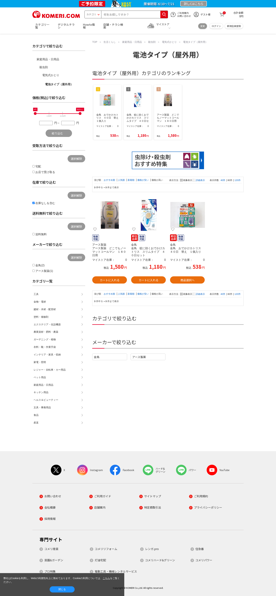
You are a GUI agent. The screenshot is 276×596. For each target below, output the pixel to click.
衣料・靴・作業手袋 (45, 347)
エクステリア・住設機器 (47, 324)
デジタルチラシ (66, 25)
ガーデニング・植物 (45, 339)
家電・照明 (40, 362)
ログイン (216, 26)
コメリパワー (203, 560)
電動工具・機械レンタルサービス (116, 571)
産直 (36, 422)
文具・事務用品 (42, 407)
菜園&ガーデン (53, 560)
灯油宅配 (100, 560)
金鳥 (96, 357)
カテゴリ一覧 (42, 25)
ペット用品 (40, 377)
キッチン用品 (41, 392)
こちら (106, 578)
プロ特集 (50, 571)
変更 (202, 26)
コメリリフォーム (106, 548)
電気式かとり (50, 75)
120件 (237, 180)
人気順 (122, 180)
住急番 (199, 548)
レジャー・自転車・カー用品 (50, 369)
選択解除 (76, 158)
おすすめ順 (110, 180)
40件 (223, 180)
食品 (36, 415)
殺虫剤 (43, 67)
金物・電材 (40, 301)
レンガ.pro (152, 548)
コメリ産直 (51, 548)
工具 (36, 294)
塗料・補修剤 (41, 316)
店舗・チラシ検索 (113, 25)
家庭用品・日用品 (48, 59)
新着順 (131, 180)
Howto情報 (89, 25)
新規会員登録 (234, 26)
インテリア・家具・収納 (47, 354)
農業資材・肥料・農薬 (46, 331)
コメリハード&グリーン (160, 560)
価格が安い (143, 180)
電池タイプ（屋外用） (59, 84)
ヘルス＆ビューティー (46, 399)
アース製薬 (139, 357)
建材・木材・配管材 (45, 309)
